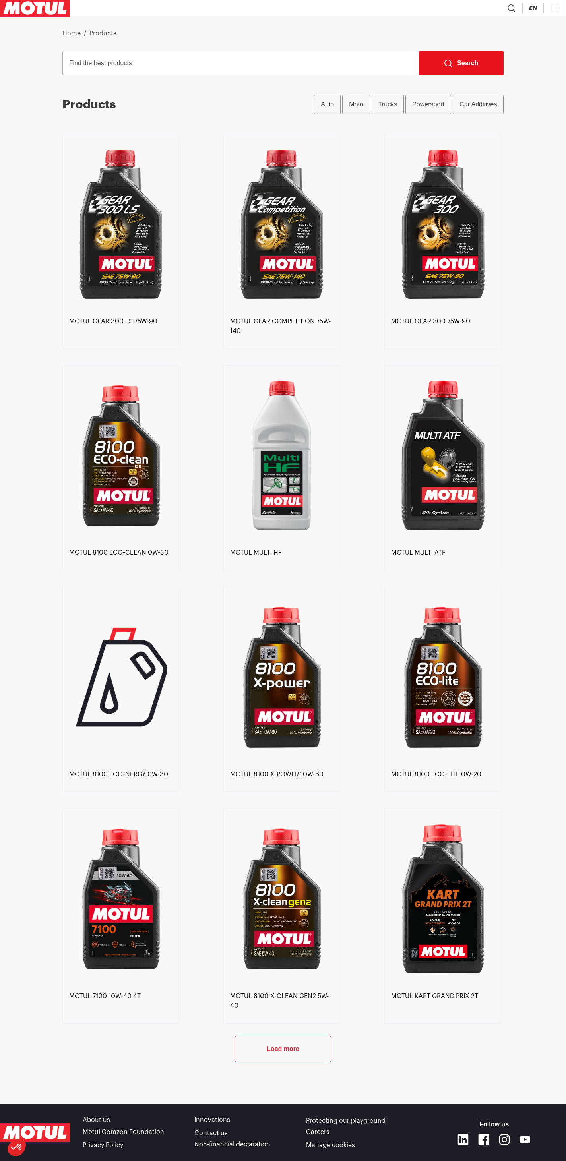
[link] (241, 9)
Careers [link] (318, 1134)
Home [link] (71, 36)
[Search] (461, 66)
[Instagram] (504, 1141)
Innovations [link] (212, 1123)
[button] (16, 1147)
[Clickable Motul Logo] (35, 9)
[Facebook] (483, 1141)
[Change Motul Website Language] (508, 10)
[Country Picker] (485, 9)
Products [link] (102, 36)
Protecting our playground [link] (346, 1123)
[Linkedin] (463, 1141)
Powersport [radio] (428, 107)
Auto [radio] (327, 107)
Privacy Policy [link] (103, 1145)
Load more (283, 1078)
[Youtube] (525, 1141)
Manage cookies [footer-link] (330, 1145)
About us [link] (96, 1123)
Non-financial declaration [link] (232, 1145)
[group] (409, 108)
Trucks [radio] (387, 107)
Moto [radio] (356, 107)
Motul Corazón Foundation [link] (123, 1134)
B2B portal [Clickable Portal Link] (542, 9)
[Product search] (462, 10)
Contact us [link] (211, 1134)
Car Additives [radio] (478, 107)
